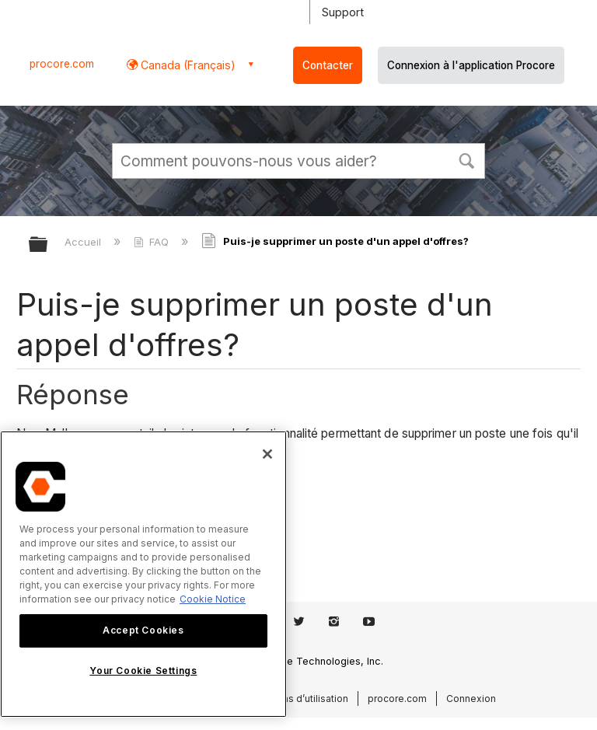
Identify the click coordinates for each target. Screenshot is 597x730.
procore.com (62, 64)
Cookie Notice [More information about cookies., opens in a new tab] (213, 599)
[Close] (267, 454)
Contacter (327, 65)
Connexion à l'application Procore (471, 65)
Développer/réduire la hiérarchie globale (48, 245)
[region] (143, 574)
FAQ (153, 242)
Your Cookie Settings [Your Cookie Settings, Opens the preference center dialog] (143, 670)
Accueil (84, 242)
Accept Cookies (143, 630)
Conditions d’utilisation (296, 698)
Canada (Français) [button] (187, 65)
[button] (466, 159)
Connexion (471, 698)
